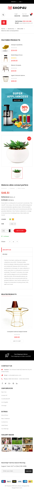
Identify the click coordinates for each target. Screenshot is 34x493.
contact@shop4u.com (12, 375)
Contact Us (4, 422)
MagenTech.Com (17, 488)
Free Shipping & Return (21, 354)
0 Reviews (12, 188)
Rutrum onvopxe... (16, 65)
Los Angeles (4, 402)
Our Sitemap (4, 428)
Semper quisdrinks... (17, 45)
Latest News (4, 425)
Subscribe (29, 471)
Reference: (5, 197)
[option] (17, 173)
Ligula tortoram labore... (18, 75)
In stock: (4, 200)
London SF (4, 395)
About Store (4, 415)
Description (7, 250)
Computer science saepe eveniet (17, 331)
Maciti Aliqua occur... (17, 55)
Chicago (3, 405)
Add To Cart (20, 230)
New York (3, 392)
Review (5, 254)
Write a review (21, 188)
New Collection (5, 418)
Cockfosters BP (5, 399)
